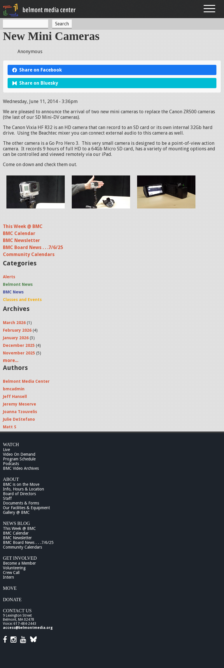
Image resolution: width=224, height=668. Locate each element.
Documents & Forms (21, 503)
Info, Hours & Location (23, 489)
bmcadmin (13, 389)
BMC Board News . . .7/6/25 (33, 247)
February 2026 (17, 330)
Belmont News (18, 284)
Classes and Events (22, 299)
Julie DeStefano (19, 419)
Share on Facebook (37, 70)
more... (10, 360)
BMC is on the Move (21, 484)
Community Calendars (29, 254)
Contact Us (17, 610)
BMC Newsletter (21, 240)
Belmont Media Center (26, 381)
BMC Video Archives (21, 468)
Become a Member (19, 563)
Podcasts (11, 463)
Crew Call (11, 572)
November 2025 (19, 353)
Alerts (9, 276)
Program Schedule (19, 459)
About (11, 479)
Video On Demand (19, 454)
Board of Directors (19, 493)
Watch (11, 444)
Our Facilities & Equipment (26, 507)
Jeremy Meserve (19, 404)
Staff (7, 498)
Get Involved (20, 558)
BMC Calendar (19, 233)
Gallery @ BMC (16, 512)
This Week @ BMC (23, 226)
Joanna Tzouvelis (20, 411)
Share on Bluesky (35, 83)
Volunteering (14, 568)
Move (10, 588)
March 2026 (14, 322)
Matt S (9, 427)
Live (6, 449)
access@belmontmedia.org (27, 628)
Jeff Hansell (15, 396)
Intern (8, 577)
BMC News (13, 292)
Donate (12, 599)
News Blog (16, 523)
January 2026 (16, 337)
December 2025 (19, 345)
